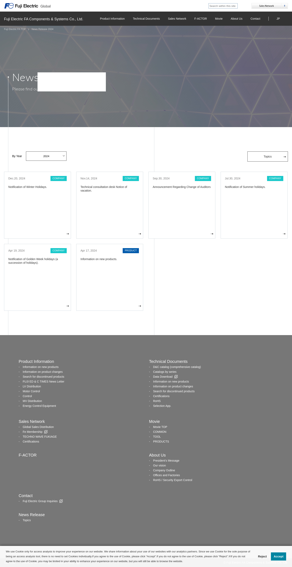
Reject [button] (262, 556)
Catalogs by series (164, 371)
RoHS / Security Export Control (172, 480)
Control (27, 396)
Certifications (161, 396)
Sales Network (177, 18)
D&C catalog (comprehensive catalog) (177, 367)
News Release (32, 514)
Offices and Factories (166, 475)
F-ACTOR (200, 18)
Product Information (112, 18)
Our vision (159, 465)
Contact (255, 18)
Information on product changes (43, 371)
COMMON (159, 431)
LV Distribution (32, 386)
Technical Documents (146, 18)
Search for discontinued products (43, 376)
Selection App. (162, 405)
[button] (184, 561)
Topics (27, 520)
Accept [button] (278, 556)
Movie (218, 18)
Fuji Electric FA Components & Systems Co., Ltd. (43, 19)
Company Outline (164, 470)
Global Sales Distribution (38, 427)
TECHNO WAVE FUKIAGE (40, 436)
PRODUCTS (161, 441)
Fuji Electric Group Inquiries (40, 501)
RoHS (157, 401)
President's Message (166, 460)
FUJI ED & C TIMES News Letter (43, 381)
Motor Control (31, 391)
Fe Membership (32, 431)
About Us (237, 18)
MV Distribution (32, 401)
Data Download (163, 376)
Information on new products (41, 367)
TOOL (157, 436)
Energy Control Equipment (39, 405)
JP (278, 18)
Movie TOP (160, 427)
